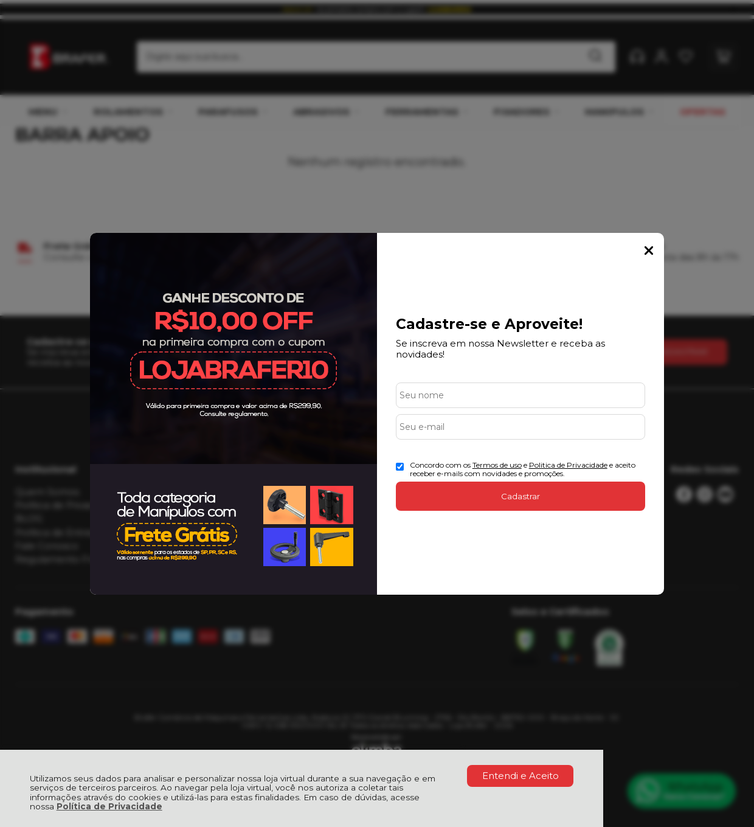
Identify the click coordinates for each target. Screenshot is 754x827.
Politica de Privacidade (568, 464)
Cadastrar (520, 496)
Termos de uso (497, 464)
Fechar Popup (649, 250)
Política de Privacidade (109, 806)
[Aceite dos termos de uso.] (400, 467)
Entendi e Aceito (520, 775)
